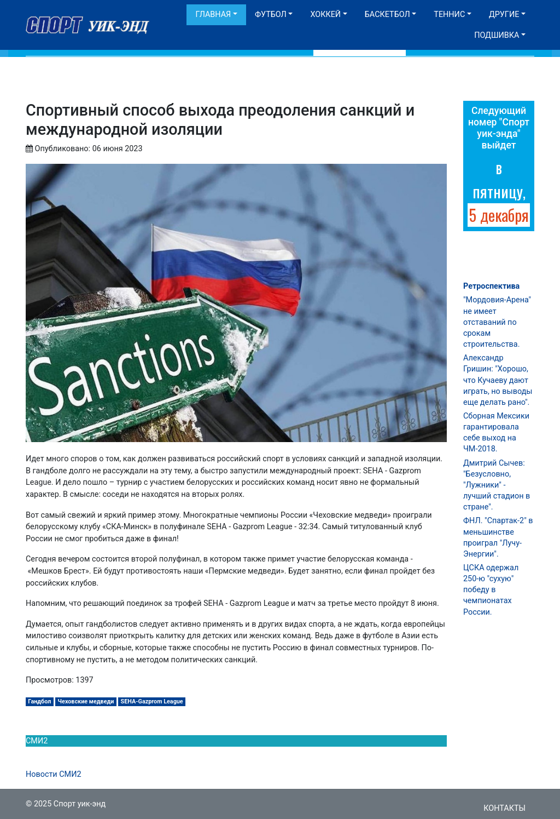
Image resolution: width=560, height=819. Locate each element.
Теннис (449, 14)
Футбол (271, 14)
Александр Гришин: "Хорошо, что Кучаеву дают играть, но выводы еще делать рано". (498, 380)
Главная (213, 14)
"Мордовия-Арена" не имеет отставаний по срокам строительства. (497, 322)
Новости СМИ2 (53, 774)
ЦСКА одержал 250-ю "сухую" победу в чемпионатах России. (490, 590)
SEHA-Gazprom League (152, 701)
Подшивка (496, 35)
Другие (504, 14)
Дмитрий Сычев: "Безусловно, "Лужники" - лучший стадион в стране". (496, 485)
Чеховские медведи (86, 701)
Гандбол (39, 701)
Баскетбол (387, 14)
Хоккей (325, 14)
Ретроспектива (491, 286)
